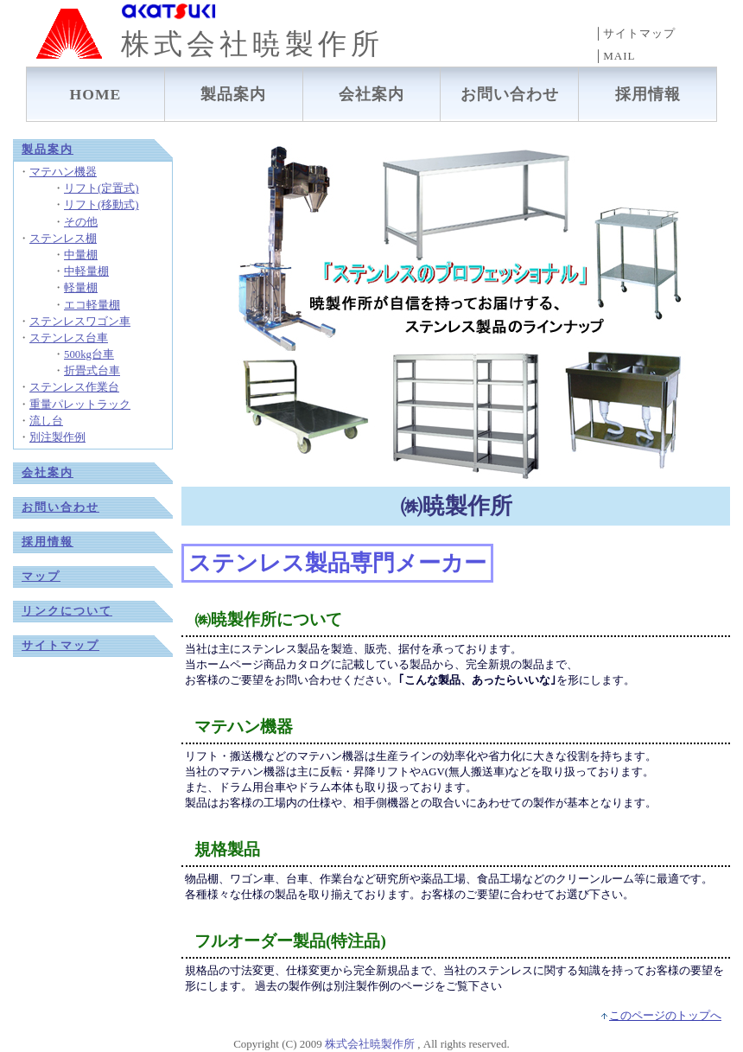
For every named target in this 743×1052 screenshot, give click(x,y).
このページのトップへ (665, 1016)
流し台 (46, 421)
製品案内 (233, 94)
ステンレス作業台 (74, 387)
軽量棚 (81, 288)
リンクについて (67, 611)
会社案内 (371, 94)
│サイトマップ (635, 33)
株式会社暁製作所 (370, 1043)
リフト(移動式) (101, 205)
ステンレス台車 (68, 338)
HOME (96, 94)
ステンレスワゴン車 (79, 322)
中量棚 (81, 255)
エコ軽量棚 (92, 305)
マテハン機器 (63, 172)
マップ (41, 577)
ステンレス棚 (63, 239)
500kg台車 (89, 354)
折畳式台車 (92, 371)
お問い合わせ (509, 94)
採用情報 (648, 94)
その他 (81, 222)
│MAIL (614, 55)
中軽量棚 (86, 271)
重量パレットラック (79, 404)
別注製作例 (57, 437)
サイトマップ (60, 646)
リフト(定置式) (101, 188)
